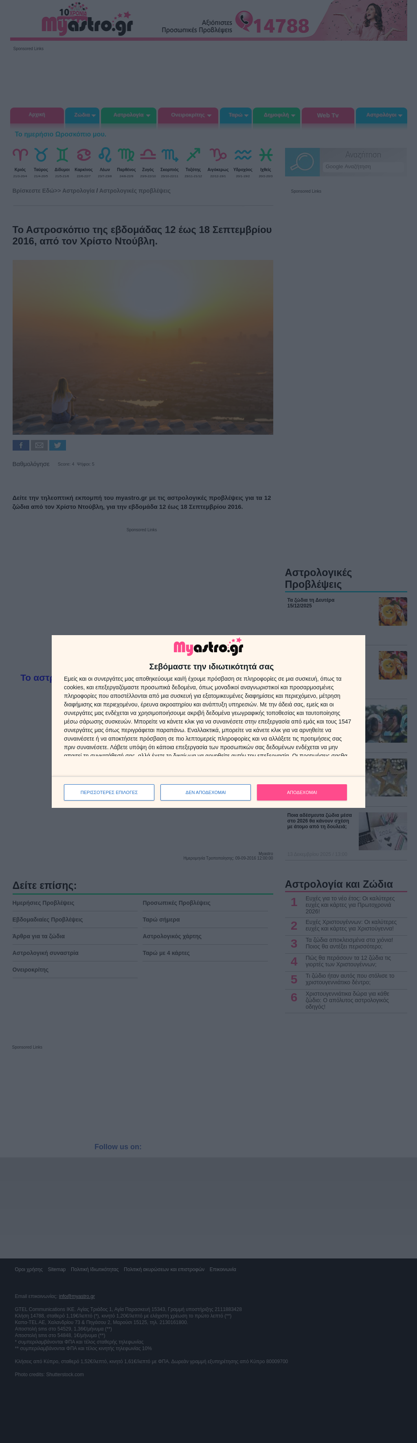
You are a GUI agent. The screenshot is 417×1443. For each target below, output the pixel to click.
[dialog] (208, 721)
